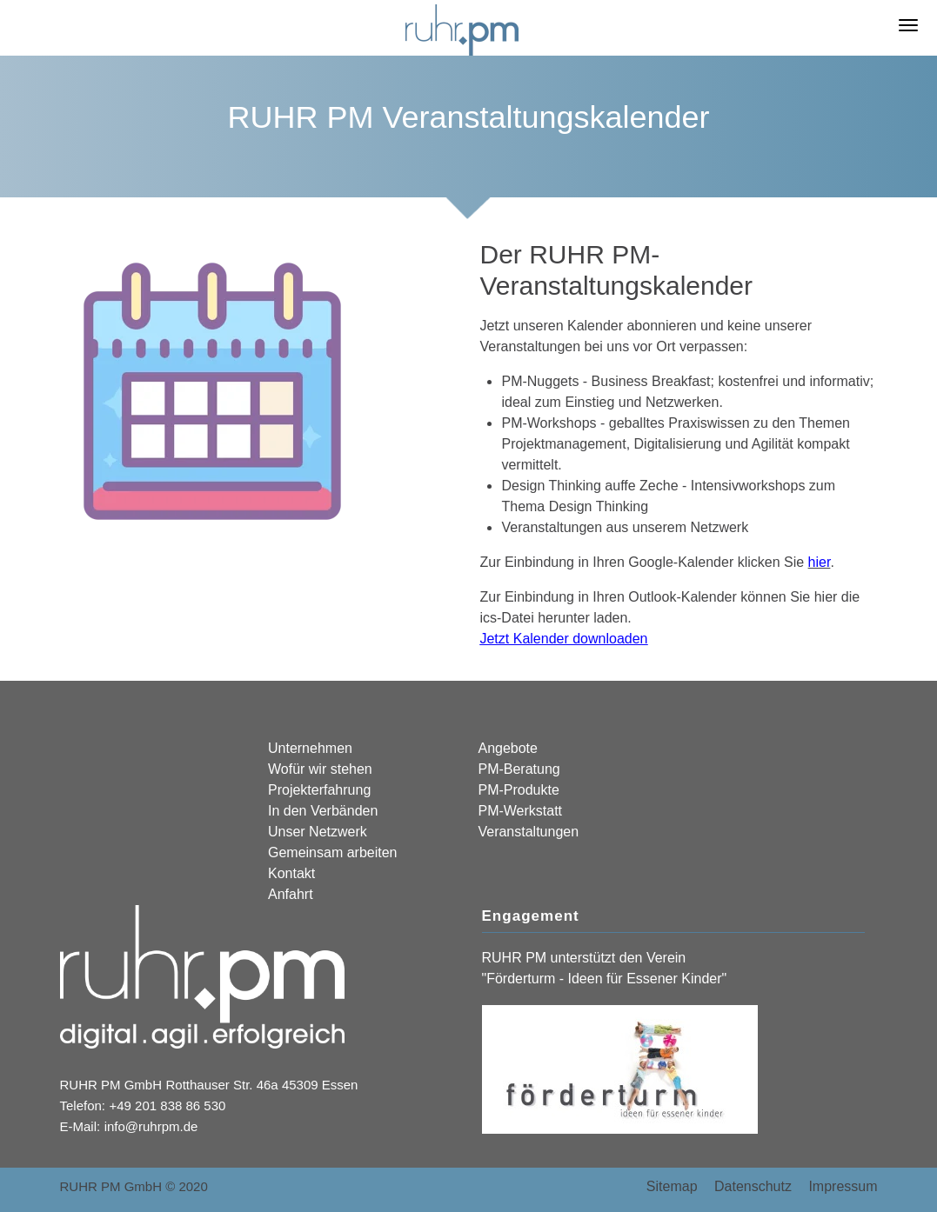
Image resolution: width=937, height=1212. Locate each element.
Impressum (842, 1186)
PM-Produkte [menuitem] (518, 789)
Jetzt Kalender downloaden (563, 638)
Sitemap (672, 1186)
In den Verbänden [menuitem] (323, 810)
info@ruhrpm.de (151, 1126)
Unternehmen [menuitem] (310, 748)
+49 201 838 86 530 (168, 1105)
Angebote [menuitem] (508, 748)
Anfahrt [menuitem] (290, 894)
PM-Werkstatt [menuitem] (520, 810)
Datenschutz (753, 1186)
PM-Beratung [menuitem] (518, 769)
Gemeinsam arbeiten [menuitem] (333, 852)
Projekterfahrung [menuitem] (319, 789)
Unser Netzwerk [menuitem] (317, 831)
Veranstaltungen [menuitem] (528, 831)
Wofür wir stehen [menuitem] (320, 769)
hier (819, 562)
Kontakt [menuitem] (291, 873)
